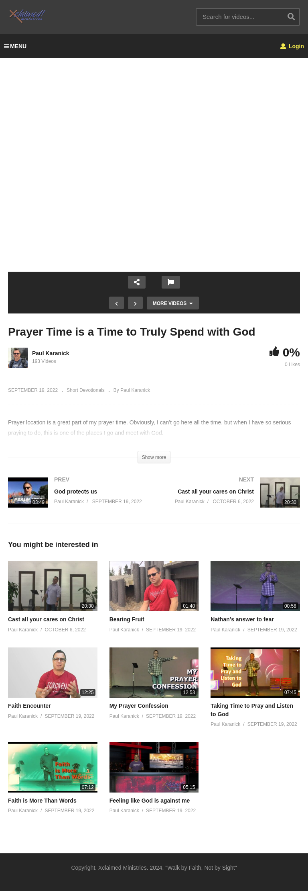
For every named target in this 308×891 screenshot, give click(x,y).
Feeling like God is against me (149, 800)
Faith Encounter (29, 706)
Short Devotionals (86, 390)
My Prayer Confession (138, 706)
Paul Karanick (50, 353)
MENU (15, 46)
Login (292, 46)
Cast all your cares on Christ (46, 619)
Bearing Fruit (126, 619)
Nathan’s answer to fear (242, 619)
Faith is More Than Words (42, 800)
